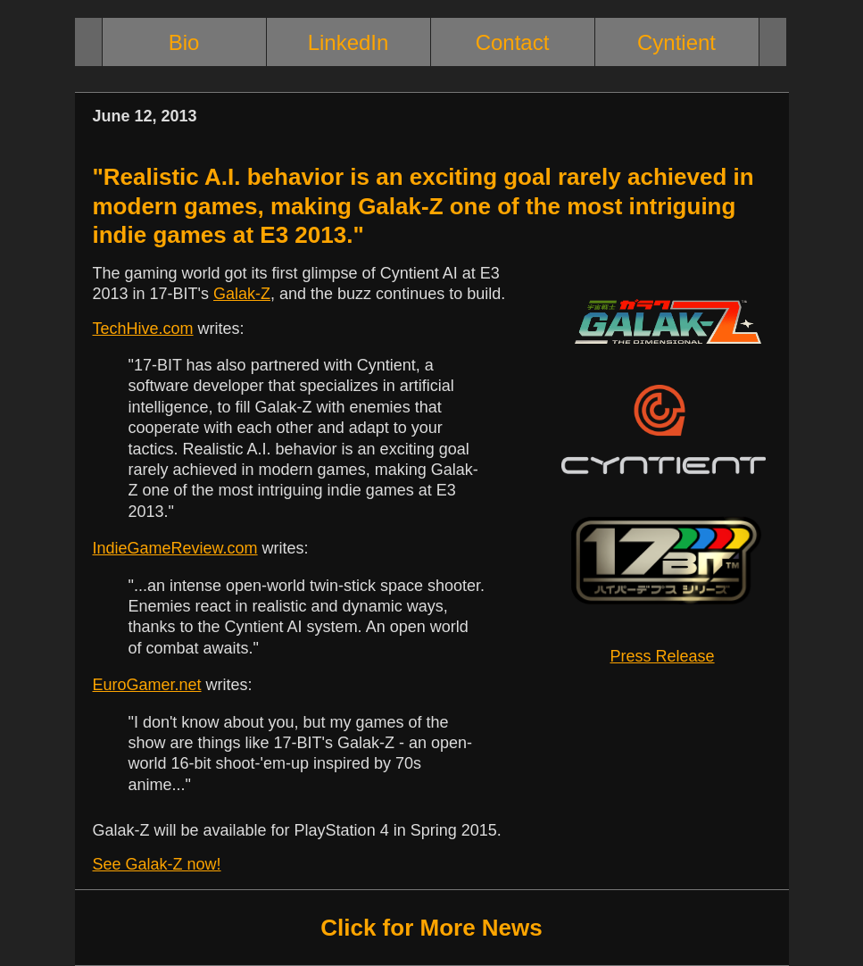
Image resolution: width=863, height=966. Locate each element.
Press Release (662, 656)
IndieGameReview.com (175, 548)
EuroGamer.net (147, 685)
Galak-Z (241, 294)
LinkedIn (348, 42)
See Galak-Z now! (157, 864)
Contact (513, 42)
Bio (184, 42)
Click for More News (431, 927)
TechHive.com (143, 328)
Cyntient (676, 42)
